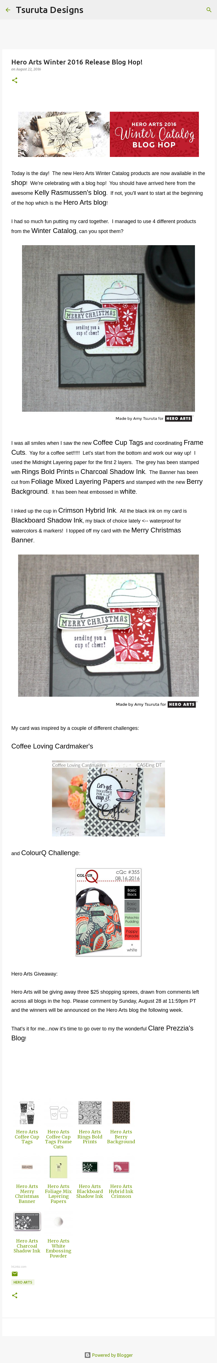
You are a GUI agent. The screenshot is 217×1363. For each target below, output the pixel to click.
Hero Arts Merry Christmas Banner (27, 1193)
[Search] (91, 10)
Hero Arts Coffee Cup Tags (27, 1136)
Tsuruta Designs (49, 10)
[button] (14, 81)
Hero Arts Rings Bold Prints (89, 1136)
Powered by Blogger (108, 1355)
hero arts (23, 1282)
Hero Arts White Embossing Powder (58, 1248)
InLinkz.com (18, 1266)
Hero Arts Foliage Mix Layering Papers (58, 1193)
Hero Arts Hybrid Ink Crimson (121, 1191)
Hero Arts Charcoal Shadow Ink (27, 1246)
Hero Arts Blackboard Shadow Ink (89, 1191)
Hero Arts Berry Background (121, 1136)
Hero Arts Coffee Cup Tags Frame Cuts (58, 1139)
